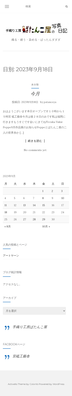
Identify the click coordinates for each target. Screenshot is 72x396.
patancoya (50, 102)
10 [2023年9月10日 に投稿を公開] (62, 198)
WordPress (58, 384)
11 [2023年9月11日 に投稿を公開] (5, 205)
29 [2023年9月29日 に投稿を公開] (43, 219)
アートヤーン (11, 255)
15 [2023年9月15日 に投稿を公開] (43, 205)
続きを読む (35, 140)
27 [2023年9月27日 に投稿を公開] (24, 219)
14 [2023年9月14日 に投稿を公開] (34, 205)
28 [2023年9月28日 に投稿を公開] (34, 219)
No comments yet (35, 150)
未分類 (35, 84)
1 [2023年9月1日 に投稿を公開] (42, 191)
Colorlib (34, 384)
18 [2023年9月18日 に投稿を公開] (5, 212)
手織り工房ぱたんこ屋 (29, 327)
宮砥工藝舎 (21, 356)
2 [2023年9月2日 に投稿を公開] (52, 191)
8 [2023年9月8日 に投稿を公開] (43, 198)
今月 (35, 94)
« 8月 (7, 226)
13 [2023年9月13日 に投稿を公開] (24, 205)
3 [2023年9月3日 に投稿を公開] (62, 191)
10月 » (46, 226)
